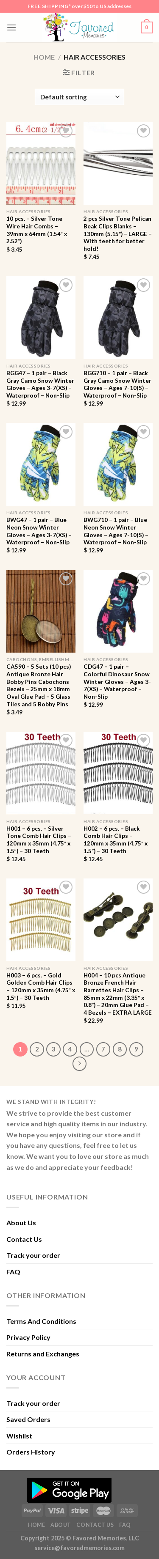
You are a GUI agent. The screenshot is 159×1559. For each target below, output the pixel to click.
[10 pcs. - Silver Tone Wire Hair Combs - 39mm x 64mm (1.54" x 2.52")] (40, 163)
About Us (21, 1223)
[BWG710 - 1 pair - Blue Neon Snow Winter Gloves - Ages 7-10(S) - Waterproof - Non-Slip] (118, 464)
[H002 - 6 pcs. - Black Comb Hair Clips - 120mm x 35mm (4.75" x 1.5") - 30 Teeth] (118, 773)
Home (44, 57)
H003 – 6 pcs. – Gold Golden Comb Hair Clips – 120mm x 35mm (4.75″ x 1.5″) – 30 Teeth (40, 986)
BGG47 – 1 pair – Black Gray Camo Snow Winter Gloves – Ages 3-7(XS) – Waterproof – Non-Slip (40, 384)
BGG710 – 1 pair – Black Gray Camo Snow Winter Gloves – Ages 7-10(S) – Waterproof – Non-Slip (117, 384)
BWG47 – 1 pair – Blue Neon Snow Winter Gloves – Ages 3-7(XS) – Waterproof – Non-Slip (39, 531)
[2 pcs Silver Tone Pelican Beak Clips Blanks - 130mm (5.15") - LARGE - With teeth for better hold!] (118, 163)
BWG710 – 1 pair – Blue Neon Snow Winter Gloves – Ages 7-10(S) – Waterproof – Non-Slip (116, 531)
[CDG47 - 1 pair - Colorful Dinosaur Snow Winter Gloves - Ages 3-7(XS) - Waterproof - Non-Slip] (118, 611)
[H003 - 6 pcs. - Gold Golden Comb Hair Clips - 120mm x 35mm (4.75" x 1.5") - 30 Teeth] (40, 919)
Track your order (33, 1255)
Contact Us (24, 1239)
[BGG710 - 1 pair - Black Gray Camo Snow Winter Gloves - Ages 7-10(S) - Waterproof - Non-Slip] (118, 317)
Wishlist (19, 1436)
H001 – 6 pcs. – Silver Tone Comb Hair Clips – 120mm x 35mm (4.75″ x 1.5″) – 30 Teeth (38, 839)
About (60, 1525)
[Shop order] (79, 97)
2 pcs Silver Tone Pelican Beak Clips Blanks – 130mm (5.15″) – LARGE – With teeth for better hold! (118, 233)
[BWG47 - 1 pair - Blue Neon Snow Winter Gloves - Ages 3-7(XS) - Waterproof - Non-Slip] (40, 464)
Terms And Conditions (41, 1321)
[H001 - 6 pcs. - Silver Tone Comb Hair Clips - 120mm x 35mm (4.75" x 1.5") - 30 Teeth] (40, 773)
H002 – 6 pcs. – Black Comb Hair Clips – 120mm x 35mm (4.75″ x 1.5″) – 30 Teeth (116, 839)
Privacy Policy (28, 1337)
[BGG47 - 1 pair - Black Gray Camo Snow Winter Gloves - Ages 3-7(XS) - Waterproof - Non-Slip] (40, 317)
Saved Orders (28, 1419)
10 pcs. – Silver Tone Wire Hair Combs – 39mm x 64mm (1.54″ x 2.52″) (36, 229)
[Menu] (11, 27)
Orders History (30, 1452)
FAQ (13, 1272)
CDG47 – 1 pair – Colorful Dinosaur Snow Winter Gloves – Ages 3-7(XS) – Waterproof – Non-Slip (117, 681)
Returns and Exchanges (42, 1354)
